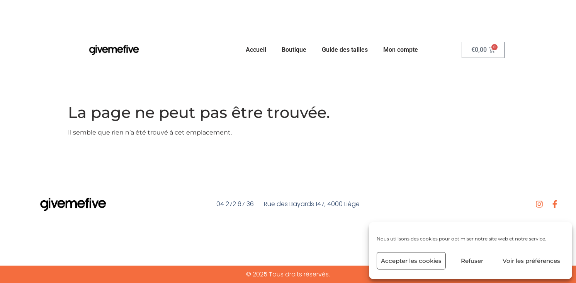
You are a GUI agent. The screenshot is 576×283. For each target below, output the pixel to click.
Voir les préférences (531, 260)
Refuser (472, 260)
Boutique (294, 49)
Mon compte (400, 49)
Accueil (256, 49)
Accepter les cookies (411, 260)
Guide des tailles (345, 49)
